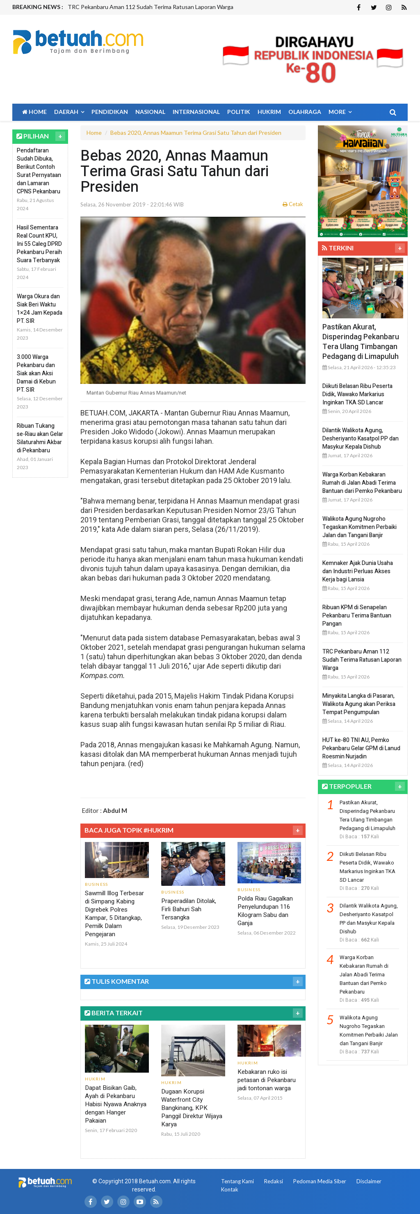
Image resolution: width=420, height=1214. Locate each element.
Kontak (229, 1189)
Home (34, 111)
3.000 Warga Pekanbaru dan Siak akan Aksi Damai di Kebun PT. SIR (36, 373)
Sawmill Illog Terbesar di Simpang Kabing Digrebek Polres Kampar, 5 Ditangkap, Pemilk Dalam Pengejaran (114, 914)
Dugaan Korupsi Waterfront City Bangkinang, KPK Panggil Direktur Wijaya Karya (191, 1108)
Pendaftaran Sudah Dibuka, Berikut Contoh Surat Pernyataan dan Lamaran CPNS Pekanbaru (39, 171)
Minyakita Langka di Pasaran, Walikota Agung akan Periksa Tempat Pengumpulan (358, 704)
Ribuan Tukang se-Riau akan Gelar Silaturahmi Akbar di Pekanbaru (40, 438)
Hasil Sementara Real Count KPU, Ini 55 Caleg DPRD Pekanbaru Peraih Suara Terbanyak (39, 244)
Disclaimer (368, 1181)
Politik (238, 111)
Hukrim (269, 111)
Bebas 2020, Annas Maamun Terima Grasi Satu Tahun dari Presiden (195, 132)
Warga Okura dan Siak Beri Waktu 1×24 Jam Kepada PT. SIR (39, 308)
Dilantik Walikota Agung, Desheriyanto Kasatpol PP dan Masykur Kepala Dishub (360, 438)
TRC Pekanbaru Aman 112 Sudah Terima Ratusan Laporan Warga (150, 6)
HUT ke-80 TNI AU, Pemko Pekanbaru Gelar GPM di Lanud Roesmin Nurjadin (361, 748)
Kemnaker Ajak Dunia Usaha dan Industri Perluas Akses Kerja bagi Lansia (357, 571)
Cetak (293, 204)
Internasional (196, 111)
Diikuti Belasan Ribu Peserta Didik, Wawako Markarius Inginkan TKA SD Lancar (357, 394)
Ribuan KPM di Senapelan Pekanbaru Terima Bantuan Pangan (356, 615)
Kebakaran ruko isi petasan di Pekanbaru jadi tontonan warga (266, 1080)
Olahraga (304, 111)
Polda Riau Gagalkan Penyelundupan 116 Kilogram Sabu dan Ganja (265, 911)
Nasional (150, 111)
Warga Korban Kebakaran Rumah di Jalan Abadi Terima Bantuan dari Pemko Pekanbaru (362, 482)
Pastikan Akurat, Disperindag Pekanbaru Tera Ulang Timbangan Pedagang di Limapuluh (360, 342)
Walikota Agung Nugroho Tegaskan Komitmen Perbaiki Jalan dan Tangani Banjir (359, 527)
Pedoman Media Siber (319, 1181)
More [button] (340, 111)
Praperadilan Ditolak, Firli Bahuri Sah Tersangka (188, 909)
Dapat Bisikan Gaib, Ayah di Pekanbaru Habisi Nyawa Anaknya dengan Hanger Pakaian (115, 1104)
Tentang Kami (237, 1181)
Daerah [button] (69, 111)
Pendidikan (109, 111)
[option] (169, 6)
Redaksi (273, 1181)
